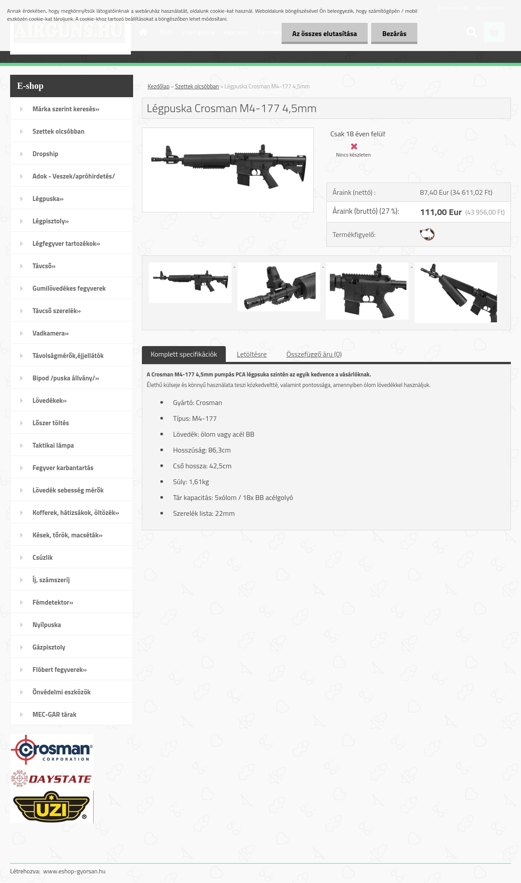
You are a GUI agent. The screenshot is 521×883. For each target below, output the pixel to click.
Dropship (45, 154)
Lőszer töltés (51, 423)
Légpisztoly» (51, 221)
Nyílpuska (47, 625)
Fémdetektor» (53, 602)
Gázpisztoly (49, 647)
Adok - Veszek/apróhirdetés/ (74, 176)
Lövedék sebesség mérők (68, 490)
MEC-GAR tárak (54, 714)
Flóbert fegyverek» (60, 669)
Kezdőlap (159, 86)
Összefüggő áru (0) (314, 354)
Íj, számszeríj (51, 580)
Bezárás (394, 33)
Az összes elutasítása (324, 33)
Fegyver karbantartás (63, 468)
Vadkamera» (51, 333)
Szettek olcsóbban (58, 131)
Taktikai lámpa (53, 445)
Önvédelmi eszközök (61, 692)
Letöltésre (252, 354)
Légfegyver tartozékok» (66, 243)
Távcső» (44, 266)
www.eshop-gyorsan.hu (74, 871)
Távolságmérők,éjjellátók (68, 355)
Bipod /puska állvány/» (66, 378)
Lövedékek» (50, 400)
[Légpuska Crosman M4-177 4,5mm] (227, 131)
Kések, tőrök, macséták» (68, 535)
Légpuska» (48, 198)
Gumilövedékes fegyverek (69, 288)
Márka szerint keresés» (66, 109)
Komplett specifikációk (184, 354)
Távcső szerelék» (57, 311)
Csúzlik (43, 557)
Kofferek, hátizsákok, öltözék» (76, 512)
